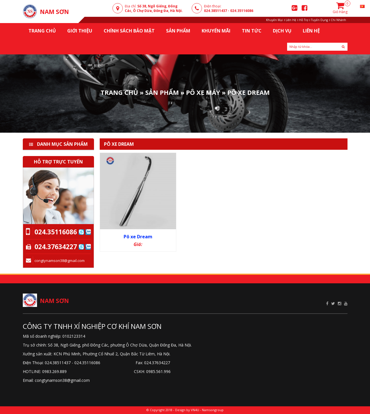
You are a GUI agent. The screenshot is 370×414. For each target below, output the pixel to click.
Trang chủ (42, 31)
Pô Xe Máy (203, 92)
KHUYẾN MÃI (216, 31)
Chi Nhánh (338, 20)
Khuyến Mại (274, 20)
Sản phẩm (162, 92)
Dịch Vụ (282, 31)
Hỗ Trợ (303, 20)
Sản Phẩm (178, 31)
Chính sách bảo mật (129, 31)
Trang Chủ (119, 92)
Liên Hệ (291, 20)
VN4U (195, 410)
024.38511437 (215, 10)
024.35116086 (241, 10)
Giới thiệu (79, 31)
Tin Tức (251, 31)
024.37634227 (55, 246)
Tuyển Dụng (319, 20)
